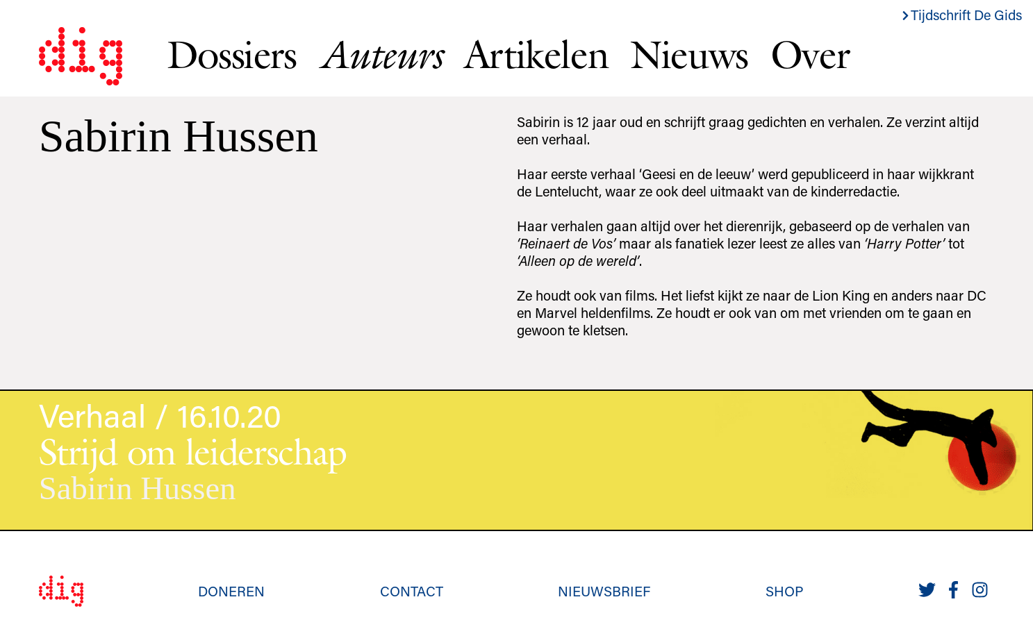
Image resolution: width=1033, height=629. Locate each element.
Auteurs (380, 54)
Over (809, 54)
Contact (411, 591)
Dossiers (232, 54)
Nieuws (689, 54)
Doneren (231, 591)
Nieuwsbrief (604, 591)
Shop (785, 591)
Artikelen (536, 54)
